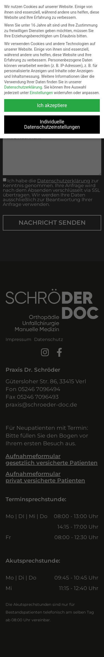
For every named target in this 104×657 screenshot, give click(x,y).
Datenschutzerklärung (23, 87)
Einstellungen (41, 92)
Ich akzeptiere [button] (52, 105)
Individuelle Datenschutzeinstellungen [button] (52, 124)
